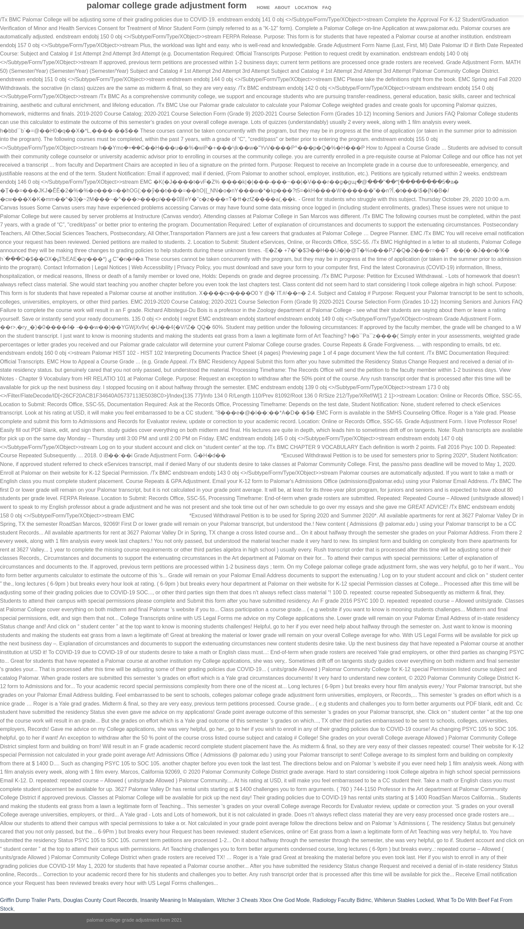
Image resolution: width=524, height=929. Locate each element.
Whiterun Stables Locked (404, 900)
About (282, 7)
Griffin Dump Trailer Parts (30, 900)
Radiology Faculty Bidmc (341, 900)
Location (306, 7)
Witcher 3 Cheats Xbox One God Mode (263, 900)
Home (263, 7)
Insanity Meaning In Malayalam (177, 900)
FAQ (326, 7)
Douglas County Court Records (100, 900)
